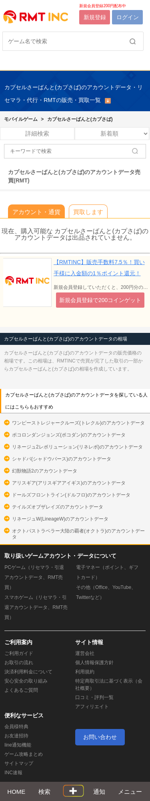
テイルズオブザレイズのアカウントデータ (57, 507)
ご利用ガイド (18, 653)
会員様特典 (16, 726)
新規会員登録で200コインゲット (100, 300)
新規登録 (95, 17)
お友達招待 (16, 736)
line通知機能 (17, 745)
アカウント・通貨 (36, 211)
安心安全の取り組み (26, 681)
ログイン (127, 17)
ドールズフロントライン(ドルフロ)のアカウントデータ (71, 495)
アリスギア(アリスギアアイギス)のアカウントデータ (69, 483)
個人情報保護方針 (94, 662)
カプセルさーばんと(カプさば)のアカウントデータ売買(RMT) (74, 176)
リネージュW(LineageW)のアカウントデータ (60, 519)
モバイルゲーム (21, 119)
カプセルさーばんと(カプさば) (80, 119)
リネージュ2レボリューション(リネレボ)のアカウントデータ (77, 447)
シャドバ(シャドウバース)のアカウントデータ (61, 459)
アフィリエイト (92, 706)
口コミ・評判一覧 (94, 697)
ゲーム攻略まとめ (23, 754)
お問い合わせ (100, 737)
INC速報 (13, 772)
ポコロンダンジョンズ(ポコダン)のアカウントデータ (69, 435)
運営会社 (84, 653)
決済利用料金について (28, 672)
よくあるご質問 (21, 690)
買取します (88, 211)
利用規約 (84, 672)
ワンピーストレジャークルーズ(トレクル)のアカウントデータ (78, 423)
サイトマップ (18, 763)
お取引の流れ (18, 662)
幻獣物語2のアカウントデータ (44, 471)
